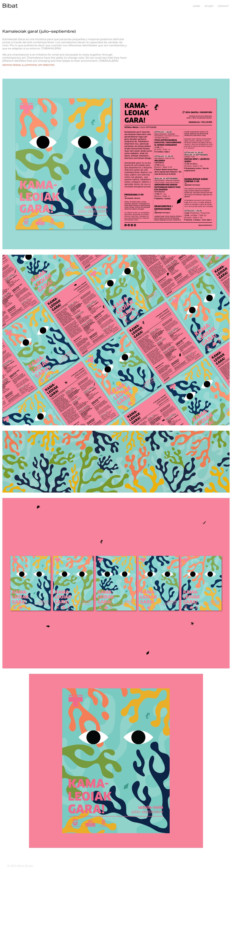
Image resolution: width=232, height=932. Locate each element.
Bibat (10, 5)
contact (223, 6)
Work (196, 6)
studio (209, 6)
